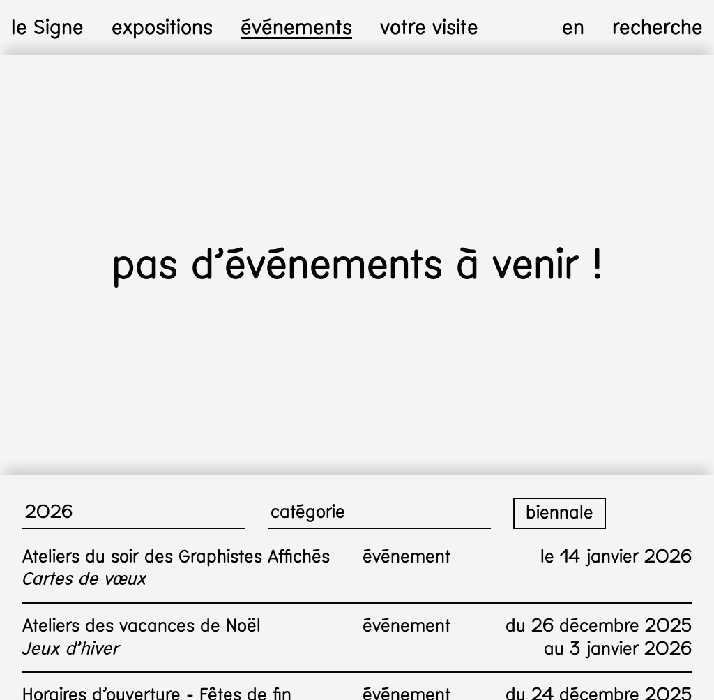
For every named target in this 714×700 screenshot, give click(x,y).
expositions (162, 27)
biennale (559, 512)
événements (296, 27)
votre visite (429, 27)
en (573, 27)
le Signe (47, 27)
